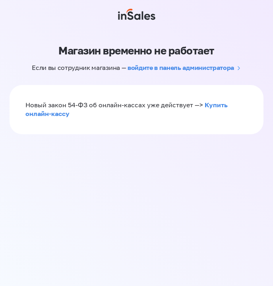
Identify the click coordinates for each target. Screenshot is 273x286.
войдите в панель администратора (181, 68)
